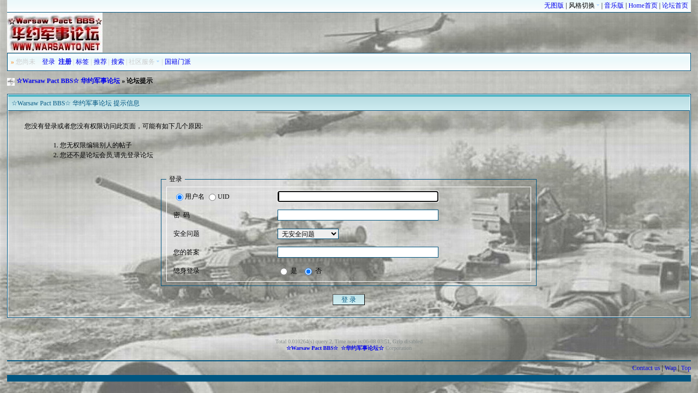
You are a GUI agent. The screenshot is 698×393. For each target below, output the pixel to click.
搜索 (117, 62)
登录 (48, 62)
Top (686, 368)
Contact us (646, 368)
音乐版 (614, 5)
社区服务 (144, 62)
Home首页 (642, 5)
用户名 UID (202, 197)
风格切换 (584, 5)
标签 (82, 62)
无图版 (554, 5)
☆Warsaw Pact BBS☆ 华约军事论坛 (68, 81)
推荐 (100, 62)
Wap (671, 368)
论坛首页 (675, 5)
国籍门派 (178, 62)
